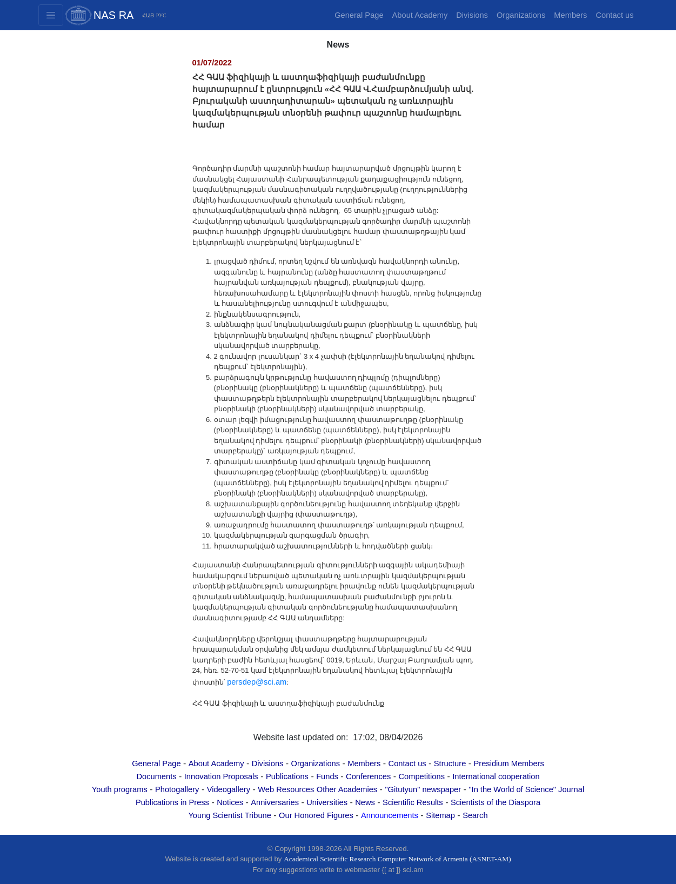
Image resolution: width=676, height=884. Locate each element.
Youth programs (120, 789)
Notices (230, 802)
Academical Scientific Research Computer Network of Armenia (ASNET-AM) (397, 859)
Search (475, 815)
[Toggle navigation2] (50, 15)
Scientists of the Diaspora (495, 802)
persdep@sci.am (256, 682)
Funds (327, 776)
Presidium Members (509, 763)
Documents (156, 776)
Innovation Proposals (221, 776)
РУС (161, 15)
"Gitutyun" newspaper (423, 789)
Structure (450, 763)
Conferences (368, 776)
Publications (287, 776)
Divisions (472, 15)
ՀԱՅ (148, 15)
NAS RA (113, 15)
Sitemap (440, 815)
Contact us (614, 15)
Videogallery (228, 789)
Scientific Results (413, 802)
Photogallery (177, 789)
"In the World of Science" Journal (526, 789)
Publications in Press (172, 802)
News (365, 802)
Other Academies (347, 789)
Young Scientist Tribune (229, 815)
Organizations (521, 15)
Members (570, 15)
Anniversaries (275, 802)
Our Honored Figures (316, 815)
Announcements (389, 815)
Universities (326, 802)
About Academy (420, 15)
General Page (358, 15)
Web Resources (286, 789)
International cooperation (495, 776)
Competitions (421, 776)
